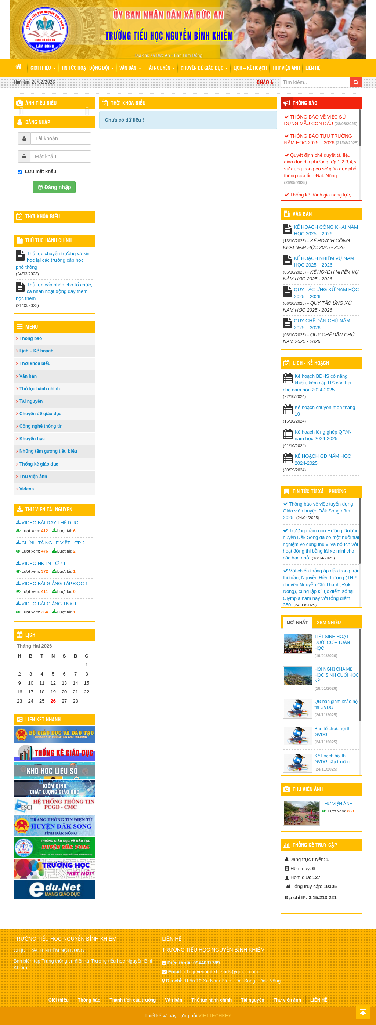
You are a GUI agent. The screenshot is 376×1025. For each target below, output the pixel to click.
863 (350, 811)
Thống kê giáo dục (38, 464)
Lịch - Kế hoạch (311, 363)
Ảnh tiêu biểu (41, 103)
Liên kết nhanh (43, 719)
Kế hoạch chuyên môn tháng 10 (325, 411)
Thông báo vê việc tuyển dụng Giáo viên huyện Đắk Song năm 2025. (318, 510)
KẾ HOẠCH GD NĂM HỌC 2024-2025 (323, 459)
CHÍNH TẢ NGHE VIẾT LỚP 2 (50, 543)
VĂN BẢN (302, 214)
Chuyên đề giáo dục (204, 68)
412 (44, 531)
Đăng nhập (37, 122)
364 (44, 612)
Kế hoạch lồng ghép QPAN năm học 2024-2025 (323, 435)
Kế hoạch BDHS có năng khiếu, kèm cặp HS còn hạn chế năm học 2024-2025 (318, 382)
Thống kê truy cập (315, 845)
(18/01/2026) (326, 688)
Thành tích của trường (132, 1000)
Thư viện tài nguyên (48, 509)
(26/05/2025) (295, 182)
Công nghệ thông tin (41, 426)
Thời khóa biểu (35, 363)
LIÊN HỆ (313, 68)
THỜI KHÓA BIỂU (42, 217)
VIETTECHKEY (214, 1015)
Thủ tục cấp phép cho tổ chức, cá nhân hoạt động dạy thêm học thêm (54, 291)
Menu (31, 327)
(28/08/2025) (346, 124)
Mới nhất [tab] (297, 622)
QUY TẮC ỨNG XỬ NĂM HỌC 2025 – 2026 (326, 293)
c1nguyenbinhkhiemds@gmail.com (221, 971)
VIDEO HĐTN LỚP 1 (41, 563)
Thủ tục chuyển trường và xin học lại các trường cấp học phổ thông (53, 260)
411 (44, 591)
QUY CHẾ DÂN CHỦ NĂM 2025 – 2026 (322, 324)
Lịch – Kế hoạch (250, 68)
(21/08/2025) (347, 143)
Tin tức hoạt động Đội (87, 68)
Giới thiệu (43, 68)
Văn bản (130, 68)
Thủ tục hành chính (48, 240)
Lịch (30, 635)
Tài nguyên (161, 68)
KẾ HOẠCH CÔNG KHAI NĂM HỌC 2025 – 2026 (326, 230)
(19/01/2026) (326, 655)
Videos (26, 489)
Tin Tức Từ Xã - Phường (319, 492)
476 (44, 551)
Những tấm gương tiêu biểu (48, 451)
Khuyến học (32, 438)
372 (44, 571)
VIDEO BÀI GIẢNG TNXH (46, 603)
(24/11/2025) (326, 715)
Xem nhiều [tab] (329, 622)
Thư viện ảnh (286, 68)
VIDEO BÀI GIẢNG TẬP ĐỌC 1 (52, 583)
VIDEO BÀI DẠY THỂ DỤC (47, 522)
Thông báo (30, 338)
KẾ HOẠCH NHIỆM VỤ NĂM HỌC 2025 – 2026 (324, 262)
